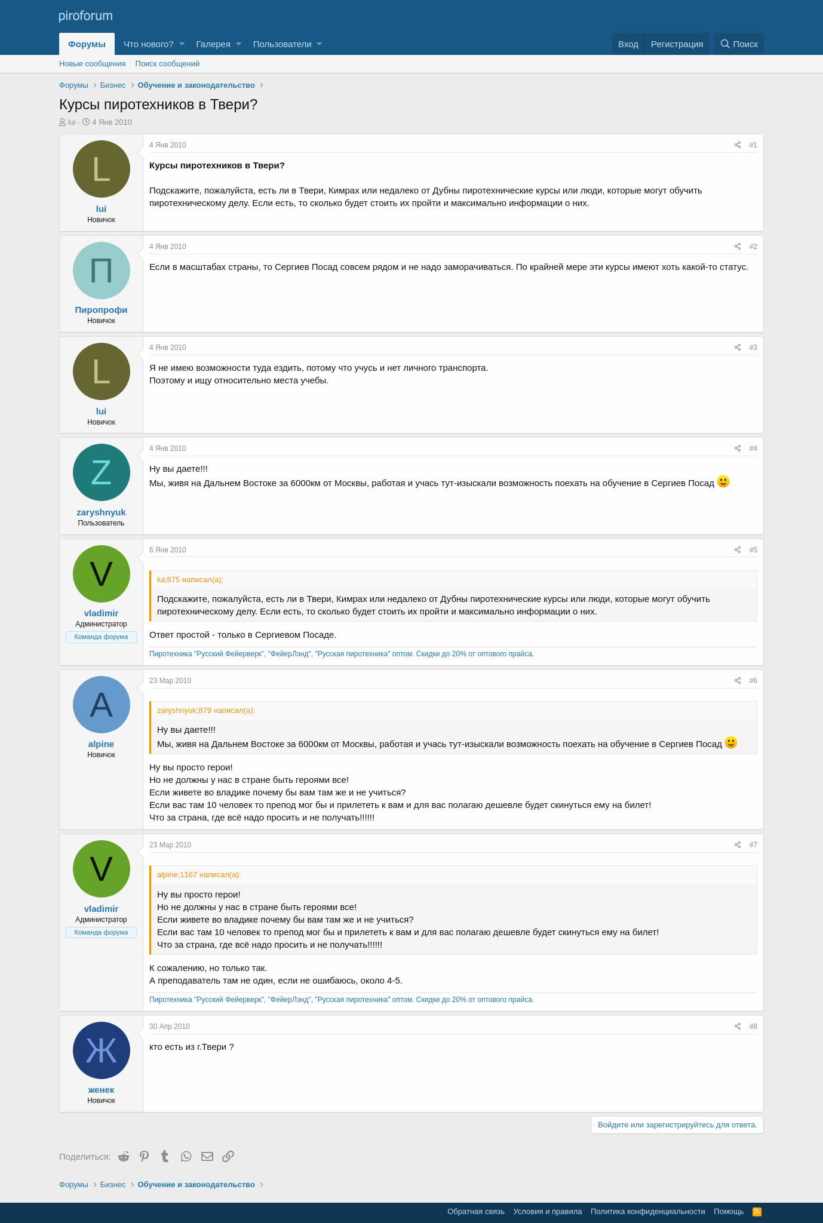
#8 (753, 1026)
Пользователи (282, 44)
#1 (753, 145)
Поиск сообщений (168, 63)
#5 (753, 550)
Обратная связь (476, 1211)
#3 (753, 347)
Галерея (213, 44)
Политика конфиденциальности (648, 1211)
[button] (182, 44)
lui (72, 122)
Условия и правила (547, 1211)
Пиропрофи (101, 310)
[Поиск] (739, 44)
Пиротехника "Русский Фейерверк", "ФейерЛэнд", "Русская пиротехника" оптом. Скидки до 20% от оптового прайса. (341, 654)
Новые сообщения (92, 63)
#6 (753, 681)
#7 (753, 845)
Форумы (87, 44)
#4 (753, 448)
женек (101, 1089)
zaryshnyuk (101, 512)
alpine (101, 744)
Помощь (729, 1211)
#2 (753, 246)
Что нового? (149, 44)
